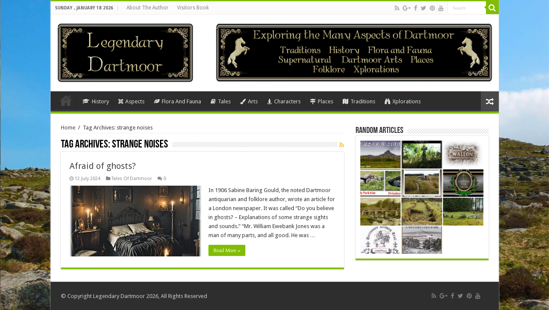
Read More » (227, 250)
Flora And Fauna (177, 101)
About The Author (148, 8)
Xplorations (403, 101)
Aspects (131, 101)
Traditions (359, 101)
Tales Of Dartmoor (132, 178)
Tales (221, 101)
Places (321, 101)
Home (66, 100)
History (95, 101)
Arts (249, 101)
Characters (284, 101)
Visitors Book (193, 8)
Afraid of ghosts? (102, 166)
